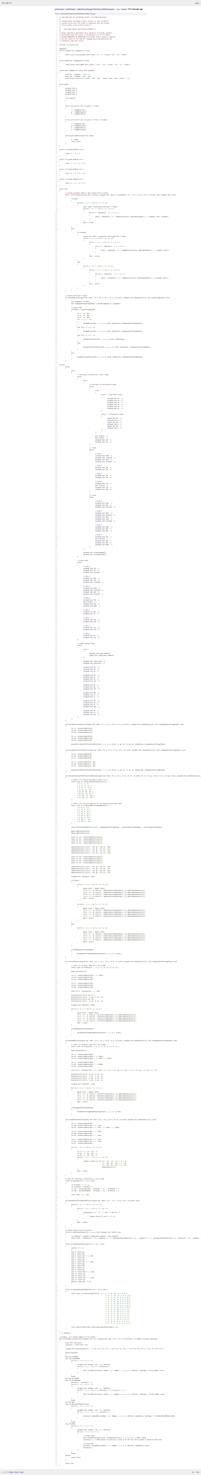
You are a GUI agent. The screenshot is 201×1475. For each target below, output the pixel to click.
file (93, 14)
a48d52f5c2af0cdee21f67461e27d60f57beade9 (95, 9)
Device (124, 9)
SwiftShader (70, 9)
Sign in (197, 3)
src (118, 9)
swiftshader (59, 9)
